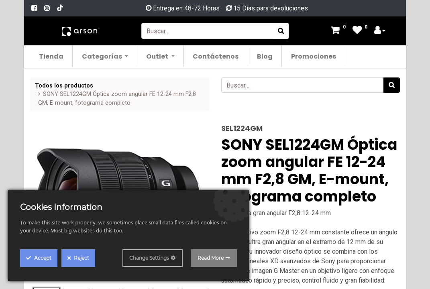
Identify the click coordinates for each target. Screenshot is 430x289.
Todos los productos (64, 85)
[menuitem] (51, 56)
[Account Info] (379, 31)
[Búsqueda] (281, 31)
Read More (211, 258)
